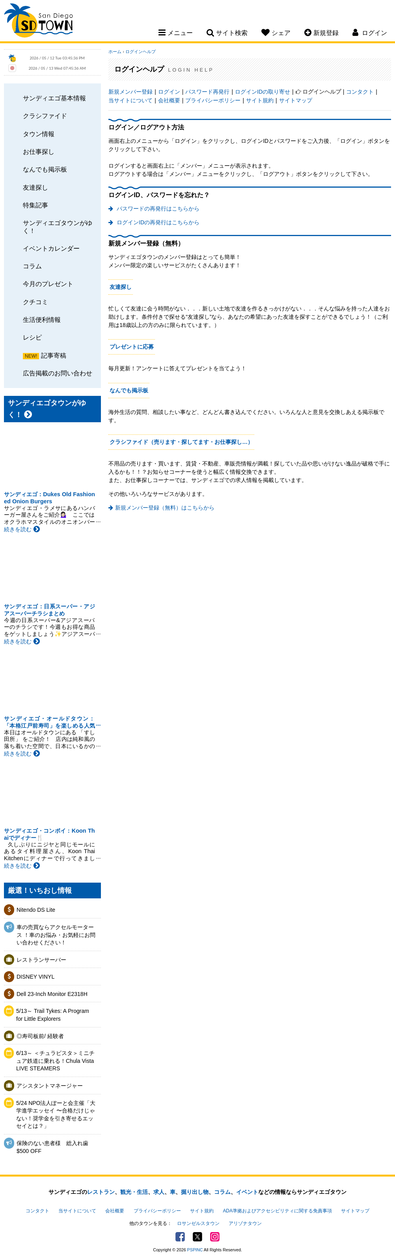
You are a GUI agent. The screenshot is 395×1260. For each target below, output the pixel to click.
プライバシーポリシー (212, 100)
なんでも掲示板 (45, 169)
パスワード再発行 (207, 92)
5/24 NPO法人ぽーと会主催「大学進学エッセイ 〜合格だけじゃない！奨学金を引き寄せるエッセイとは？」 (55, 1114)
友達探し (35, 187)
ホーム (114, 51)
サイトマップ (295, 100)
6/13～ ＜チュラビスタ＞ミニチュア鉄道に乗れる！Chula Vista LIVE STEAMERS (55, 1061)
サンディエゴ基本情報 (54, 98)
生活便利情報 (42, 319)
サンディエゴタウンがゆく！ (57, 226)
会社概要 (169, 100)
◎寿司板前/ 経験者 (40, 1036)
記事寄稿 (53, 355)
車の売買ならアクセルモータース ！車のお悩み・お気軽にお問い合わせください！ (56, 935)
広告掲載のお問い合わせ (57, 373)
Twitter (197, 1237)
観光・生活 (134, 1192)
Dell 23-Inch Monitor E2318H (52, 994)
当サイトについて (130, 100)
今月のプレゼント (48, 283)
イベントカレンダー (51, 248)
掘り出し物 (195, 1192)
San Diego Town (38, 21)
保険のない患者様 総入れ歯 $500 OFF (52, 1147)
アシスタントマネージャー (50, 1086)
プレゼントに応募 (132, 347)
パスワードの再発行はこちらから (157, 208)
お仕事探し (38, 151)
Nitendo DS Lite (36, 910)
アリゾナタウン (245, 1223)
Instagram (215, 1237)
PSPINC (195, 1249)
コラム (32, 266)
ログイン (169, 92)
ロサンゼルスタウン (198, 1223)
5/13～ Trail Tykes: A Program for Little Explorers (52, 1015)
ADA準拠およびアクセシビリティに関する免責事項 (277, 1211)
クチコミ (35, 301)
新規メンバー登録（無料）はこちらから (164, 507)
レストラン (101, 1192)
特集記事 (35, 205)
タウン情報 (38, 133)
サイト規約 (260, 100)
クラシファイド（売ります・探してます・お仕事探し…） (181, 442)
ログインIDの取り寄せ (262, 92)
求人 (158, 1192)
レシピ (32, 337)
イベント (247, 1192)
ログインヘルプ (140, 51)
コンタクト (360, 92)
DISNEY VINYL (35, 977)
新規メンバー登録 (130, 92)
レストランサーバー (41, 960)
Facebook (180, 1237)
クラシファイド (45, 115)
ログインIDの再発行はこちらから (157, 222)
